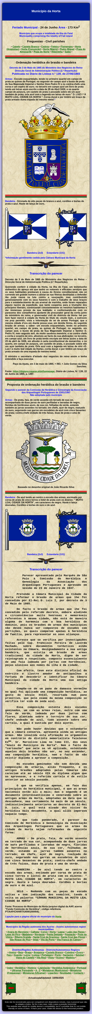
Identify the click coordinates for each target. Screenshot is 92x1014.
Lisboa (36, 955)
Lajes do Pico (12, 934)
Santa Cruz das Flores (73, 937)
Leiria (27, 955)
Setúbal (80, 955)
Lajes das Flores (76, 932)
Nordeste (40, 934)
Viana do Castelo (25, 957)
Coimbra (69, 952)
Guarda (18, 955)
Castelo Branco (54, 952)
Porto (58, 955)
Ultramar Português (22, 970)
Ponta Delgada (55, 934)
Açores (60, 957)
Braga (28, 952)
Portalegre (47, 955)
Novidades (66, 973)
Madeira (70, 957)
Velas (36, 939)
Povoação (70, 934)
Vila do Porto (48, 939)
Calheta (35, 932)
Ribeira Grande (23, 937)
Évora (80, 952)
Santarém (68, 955)
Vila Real (41, 957)
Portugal (81, 968)
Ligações (53, 973)
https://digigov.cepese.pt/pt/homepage (34, 371)
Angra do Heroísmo (18, 932)
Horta (58, 916)
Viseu (51, 957)
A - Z (37, 970)
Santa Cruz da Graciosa (46, 937)
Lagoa (61, 932)
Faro (9, 955)
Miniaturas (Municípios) (55, 970)
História (32, 968)
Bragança (39, 952)
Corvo (44, 932)
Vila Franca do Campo (69, 939)
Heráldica (20, 968)
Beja (20, 952)
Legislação (44, 968)
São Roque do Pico (20, 939)
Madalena (27, 934)
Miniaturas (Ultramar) (34, 973)
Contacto (78, 973)
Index (10, 968)
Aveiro (12, 952)
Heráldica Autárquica (63, 968)
